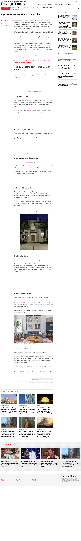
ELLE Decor (28, 121)
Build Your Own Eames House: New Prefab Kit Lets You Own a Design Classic (64, 39)
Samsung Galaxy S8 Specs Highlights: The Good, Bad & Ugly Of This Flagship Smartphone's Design (67, 84)
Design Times (29, 208)
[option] (45, 8)
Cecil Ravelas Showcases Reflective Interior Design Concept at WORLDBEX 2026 (31, 7)
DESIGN (44, 4)
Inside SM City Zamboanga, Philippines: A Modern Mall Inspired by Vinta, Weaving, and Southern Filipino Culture (9, 493)
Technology (61, 56)
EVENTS (75, 4)
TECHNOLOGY (68, 4)
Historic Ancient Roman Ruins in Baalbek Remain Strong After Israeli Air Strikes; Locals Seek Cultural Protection (44, 516)
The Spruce (22, 332)
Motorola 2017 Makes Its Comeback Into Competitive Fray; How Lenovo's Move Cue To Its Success (67, 67)
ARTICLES (38, 4)
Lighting (39, 487)
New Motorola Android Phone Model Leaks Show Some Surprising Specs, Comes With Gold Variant (67, 59)
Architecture (7, 20)
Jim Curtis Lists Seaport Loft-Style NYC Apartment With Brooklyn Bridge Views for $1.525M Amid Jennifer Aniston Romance (64, 25)
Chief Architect (24, 43)
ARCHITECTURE (59, 4)
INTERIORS (50, 4)
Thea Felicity (4, 23)
